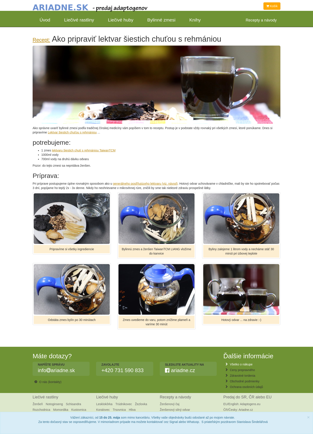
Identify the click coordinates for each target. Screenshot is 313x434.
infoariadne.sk (56, 370)
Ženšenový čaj (169, 404)
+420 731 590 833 (122, 370)
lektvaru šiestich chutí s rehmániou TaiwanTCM (83, 150)
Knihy (195, 19)
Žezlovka (141, 404)
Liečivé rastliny (79, 19)
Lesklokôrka (104, 404)
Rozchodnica (41, 409)
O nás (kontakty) (50, 382)
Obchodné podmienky (245, 381)
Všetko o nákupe (241, 364)
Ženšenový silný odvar (175, 409)
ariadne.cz (180, 370)
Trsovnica (119, 409)
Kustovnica (78, 409)
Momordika (60, 409)
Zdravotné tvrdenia (242, 375)
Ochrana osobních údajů (246, 387)
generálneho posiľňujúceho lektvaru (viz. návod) (145, 183)
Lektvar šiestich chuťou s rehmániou (72, 132)
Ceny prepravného (242, 370)
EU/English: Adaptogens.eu (241, 404)
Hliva (132, 409)
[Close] (308, 417)
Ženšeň (38, 404)
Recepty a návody (175, 397)
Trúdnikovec (123, 404)
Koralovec (103, 409)
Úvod (45, 19)
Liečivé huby (120, 19)
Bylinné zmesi (161, 19)
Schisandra (73, 404)
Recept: (41, 40)
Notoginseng (54, 404)
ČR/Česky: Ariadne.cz (238, 409)
